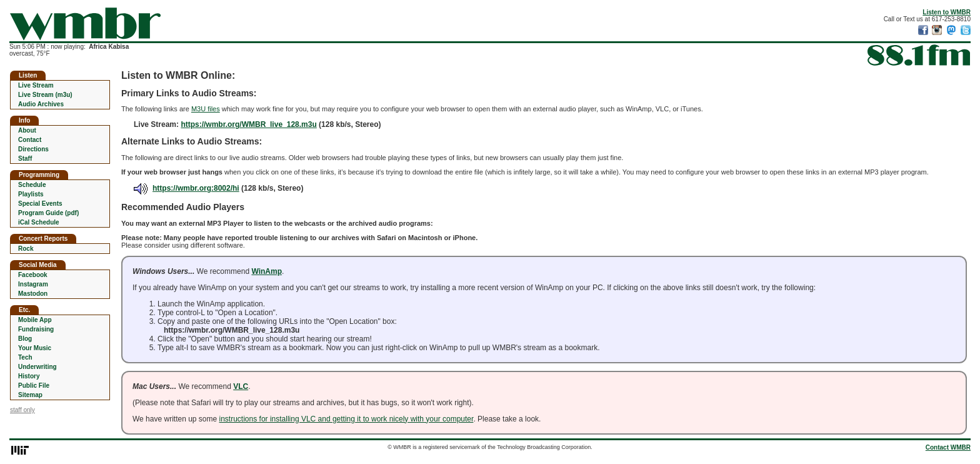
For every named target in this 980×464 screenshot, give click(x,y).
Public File (33, 385)
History (28, 376)
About (27, 130)
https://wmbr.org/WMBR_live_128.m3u (248, 124)
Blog (25, 338)
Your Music (34, 348)
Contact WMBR (948, 447)
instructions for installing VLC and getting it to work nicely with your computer (346, 419)
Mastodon (33, 293)
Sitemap (30, 394)
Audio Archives (41, 104)
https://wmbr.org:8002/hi (186, 188)
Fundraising (36, 329)
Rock (25, 248)
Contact (29, 139)
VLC (240, 386)
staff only (22, 409)
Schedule (32, 184)
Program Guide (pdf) (48, 212)
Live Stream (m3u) (45, 94)
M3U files (205, 109)
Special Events (40, 203)
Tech (25, 357)
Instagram (33, 284)
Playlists (31, 194)
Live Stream (36, 85)
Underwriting (37, 366)
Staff (25, 158)
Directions (33, 149)
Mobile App (35, 319)
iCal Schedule (38, 222)
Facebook (33, 274)
